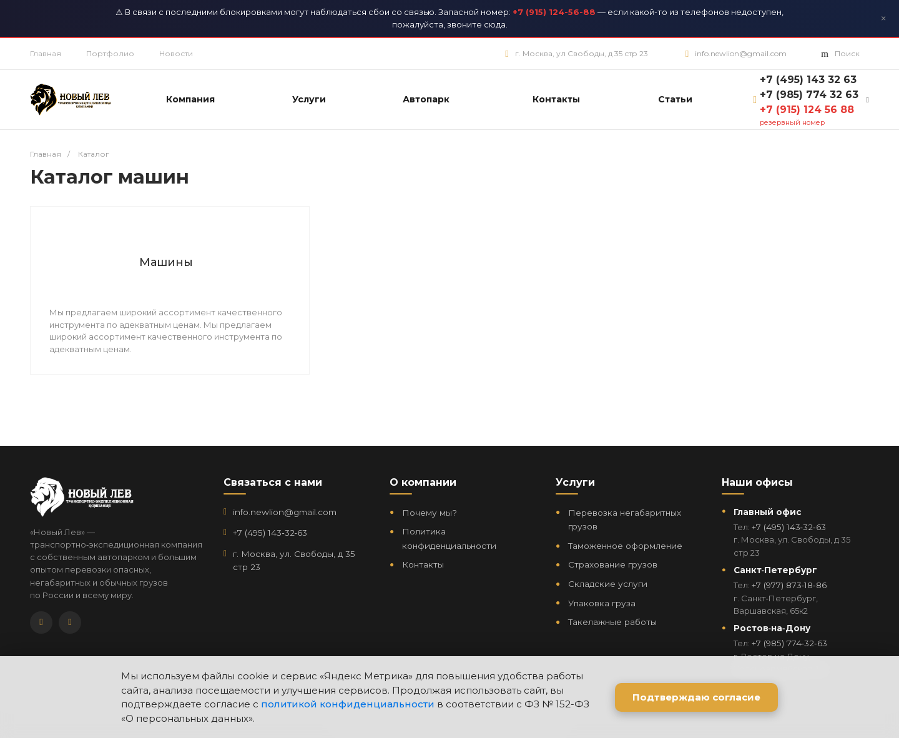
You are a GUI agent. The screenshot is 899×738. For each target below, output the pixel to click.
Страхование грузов (612, 564)
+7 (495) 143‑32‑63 (270, 533)
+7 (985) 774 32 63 (809, 95)
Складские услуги (607, 584)
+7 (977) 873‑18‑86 (789, 585)
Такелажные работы (612, 622)
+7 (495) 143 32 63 (808, 80)
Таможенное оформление (625, 546)
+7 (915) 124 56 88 (807, 110)
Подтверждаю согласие (696, 697)
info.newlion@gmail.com (741, 53)
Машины (166, 262)
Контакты (423, 564)
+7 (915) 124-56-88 (554, 12)
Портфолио (110, 53)
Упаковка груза (602, 603)
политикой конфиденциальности (348, 704)
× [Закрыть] (883, 19)
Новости (176, 53)
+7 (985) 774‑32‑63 (789, 643)
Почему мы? (429, 513)
